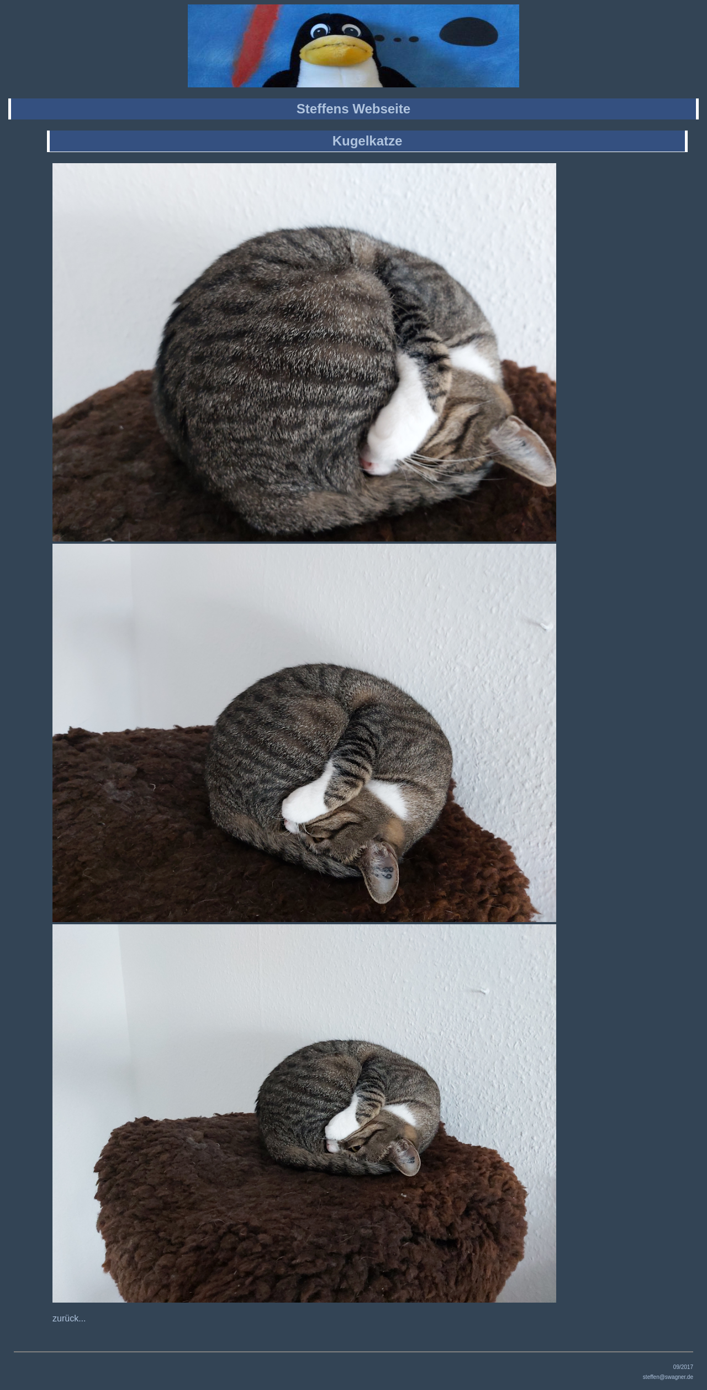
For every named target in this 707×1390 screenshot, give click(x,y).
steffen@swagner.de (668, 1377)
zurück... (69, 1318)
